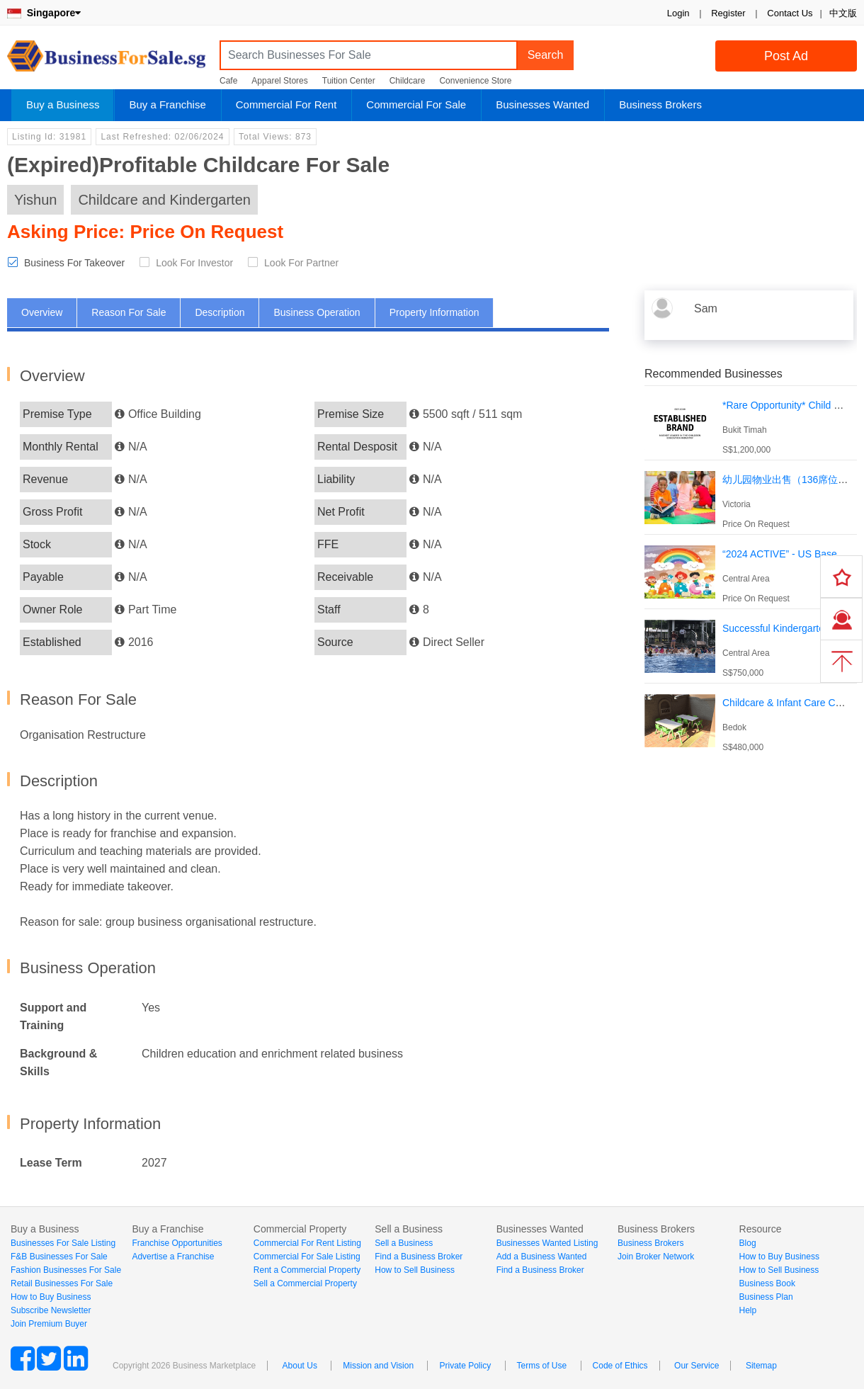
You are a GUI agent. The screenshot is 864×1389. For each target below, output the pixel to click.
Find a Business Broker (418, 1257)
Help (748, 1310)
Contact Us (789, 13)
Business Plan (766, 1297)
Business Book (767, 1283)
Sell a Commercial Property (305, 1283)
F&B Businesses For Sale (59, 1257)
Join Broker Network (656, 1257)
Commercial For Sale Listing (307, 1257)
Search (546, 55)
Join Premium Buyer (49, 1324)
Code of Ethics (620, 1366)
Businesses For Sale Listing (63, 1243)
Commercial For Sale (416, 104)
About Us (300, 1366)
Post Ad (786, 56)
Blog (747, 1243)
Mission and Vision (378, 1366)
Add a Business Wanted (541, 1257)
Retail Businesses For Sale (62, 1283)
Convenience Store (475, 81)
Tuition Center (348, 81)
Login (678, 13)
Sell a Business (404, 1243)
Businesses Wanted (542, 104)
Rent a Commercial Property (307, 1270)
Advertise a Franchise (173, 1257)
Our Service (696, 1366)
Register (728, 13)
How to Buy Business (51, 1297)
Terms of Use (542, 1366)
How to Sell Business (415, 1270)
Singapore (44, 12)
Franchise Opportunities (177, 1243)
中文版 (843, 13)
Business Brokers (660, 104)
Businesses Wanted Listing (547, 1243)
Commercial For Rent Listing (307, 1243)
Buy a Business (62, 104)
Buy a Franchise (167, 104)
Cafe (228, 81)
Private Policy (465, 1366)
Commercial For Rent (286, 104)
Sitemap (761, 1366)
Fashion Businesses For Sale (66, 1270)
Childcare (408, 81)
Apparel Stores (279, 81)
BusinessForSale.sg (106, 60)
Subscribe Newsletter (51, 1310)
